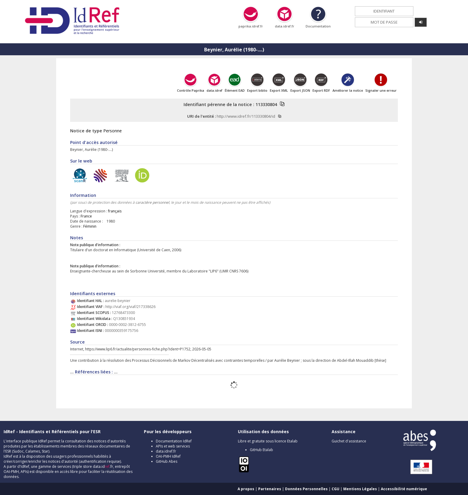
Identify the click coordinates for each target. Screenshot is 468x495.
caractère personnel (152, 202)
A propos (246, 488)
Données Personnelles (306, 488)
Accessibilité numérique (404, 488)
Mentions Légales (360, 488)
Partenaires (269, 488)
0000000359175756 (121, 330)
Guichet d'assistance (349, 441)
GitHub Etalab (261, 449)
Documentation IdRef (174, 441)
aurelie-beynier (117, 300)
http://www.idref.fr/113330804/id (246, 116)
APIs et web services (173, 446)
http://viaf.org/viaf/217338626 (130, 306)
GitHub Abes (166, 461)
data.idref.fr (166, 451)
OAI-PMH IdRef (168, 456)
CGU (335, 488)
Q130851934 (124, 318)
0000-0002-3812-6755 (127, 324)
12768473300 (123, 312)
